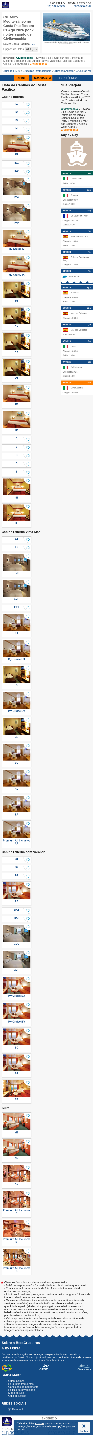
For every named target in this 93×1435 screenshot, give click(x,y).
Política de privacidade (21, 1389)
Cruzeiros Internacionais (37, 71)
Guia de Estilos (17, 1395)
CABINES (21, 78)
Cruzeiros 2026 (11, 71)
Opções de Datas (13, 49)
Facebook (16, 1409)
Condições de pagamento (23, 1387)
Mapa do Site (16, 1392)
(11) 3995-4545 (56, 6)
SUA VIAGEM (42, 78)
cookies (39, 1423)
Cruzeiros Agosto (63, 71)
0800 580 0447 (82, 6)
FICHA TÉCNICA (67, 78)
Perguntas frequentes (21, 1384)
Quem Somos (16, 1381)
